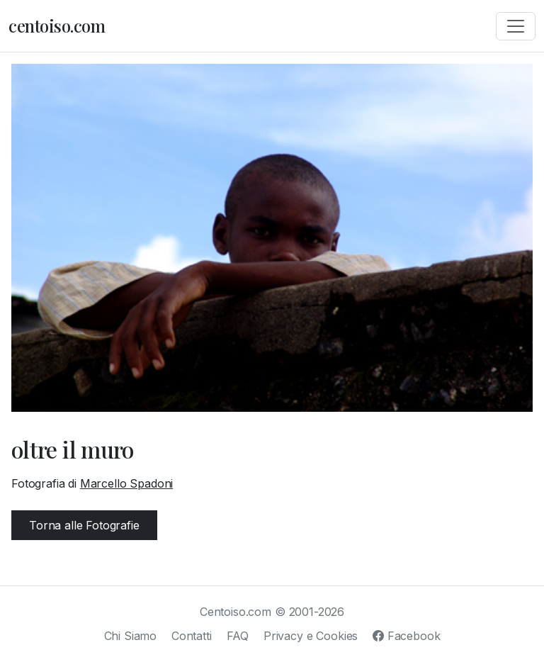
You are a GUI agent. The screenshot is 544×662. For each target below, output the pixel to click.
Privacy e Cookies (311, 636)
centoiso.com (56, 25)
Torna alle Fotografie (84, 525)
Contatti (191, 636)
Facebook (406, 636)
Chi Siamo (130, 636)
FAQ (238, 636)
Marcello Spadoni (126, 483)
